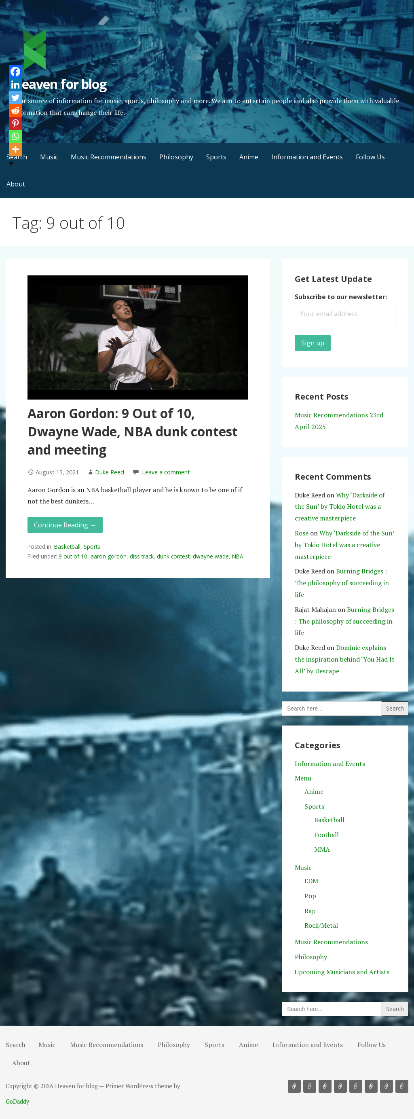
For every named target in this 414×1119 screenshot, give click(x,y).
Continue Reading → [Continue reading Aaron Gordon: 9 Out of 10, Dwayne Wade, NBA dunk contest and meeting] (65, 524)
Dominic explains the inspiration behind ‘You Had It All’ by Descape (345, 659)
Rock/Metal (321, 925)
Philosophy (176, 156)
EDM (311, 880)
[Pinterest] (15, 123)
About (15, 184)
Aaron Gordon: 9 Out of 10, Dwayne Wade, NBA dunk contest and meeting (132, 431)
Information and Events (307, 156)
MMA (322, 849)
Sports (216, 156)
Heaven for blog (59, 84)
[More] (15, 149)
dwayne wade (211, 556)
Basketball (67, 546)
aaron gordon (109, 556)
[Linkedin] (15, 84)
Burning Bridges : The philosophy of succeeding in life (342, 583)
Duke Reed (109, 472)
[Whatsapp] (15, 136)
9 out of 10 (73, 556)
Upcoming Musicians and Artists (342, 971)
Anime (248, 156)
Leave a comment (166, 472)
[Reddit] (15, 110)
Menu (303, 778)
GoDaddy (17, 1101)
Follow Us (370, 156)
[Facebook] (15, 71)
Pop (310, 895)
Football (326, 834)
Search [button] (15, 1044)
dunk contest (173, 556)
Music (49, 156)
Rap (310, 910)
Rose (301, 533)
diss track (142, 556)
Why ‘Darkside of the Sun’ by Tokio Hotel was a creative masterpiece (340, 507)
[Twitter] (15, 97)
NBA (237, 556)
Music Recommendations (108, 156)
